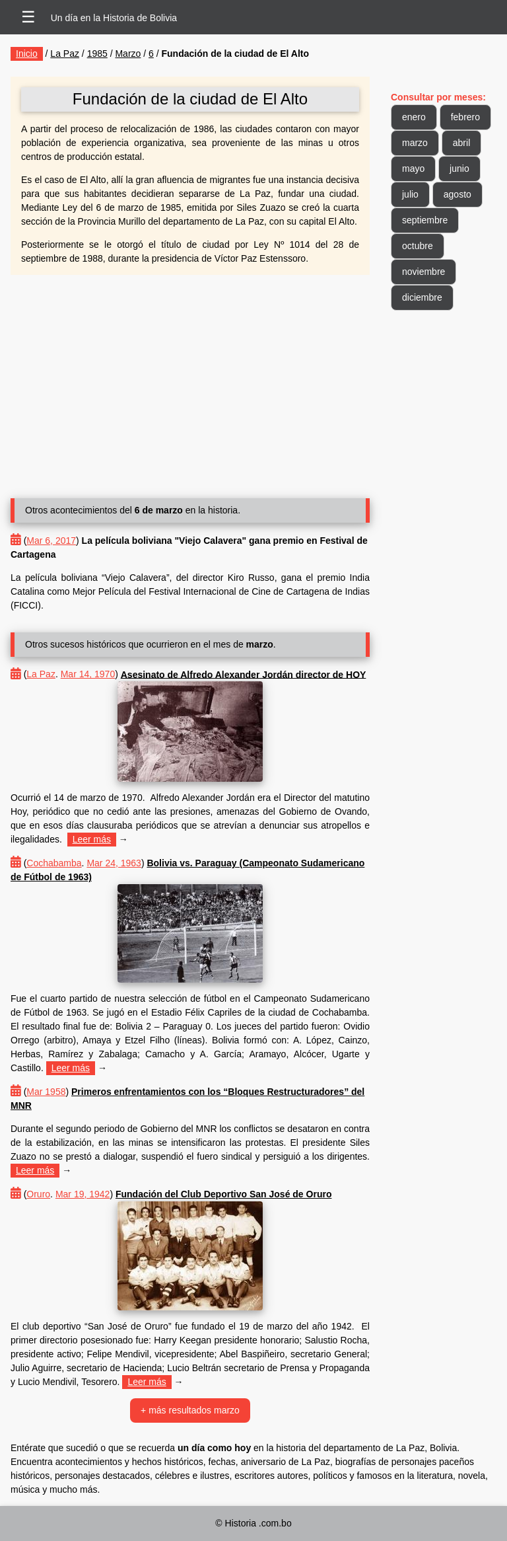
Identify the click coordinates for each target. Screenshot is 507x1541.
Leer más (92, 839)
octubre (417, 246)
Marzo (128, 53)
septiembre (425, 220)
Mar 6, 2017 (51, 540)
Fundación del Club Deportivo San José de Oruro (223, 1194)
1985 (97, 53)
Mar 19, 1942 (82, 1194)
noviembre (423, 271)
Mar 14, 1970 (88, 674)
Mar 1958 (45, 1091)
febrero (465, 117)
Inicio (27, 53)
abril (461, 142)
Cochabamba (53, 863)
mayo (413, 168)
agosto (457, 194)
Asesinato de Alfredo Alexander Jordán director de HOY (243, 674)
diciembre (422, 297)
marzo (415, 142)
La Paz (64, 53)
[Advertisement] (190, 381)
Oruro (38, 1194)
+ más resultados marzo (190, 1410)
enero (414, 117)
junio (459, 168)
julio (410, 194)
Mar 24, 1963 (113, 863)
